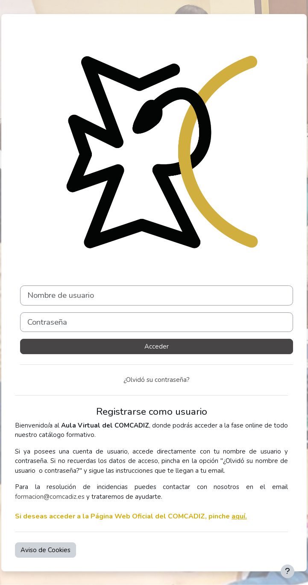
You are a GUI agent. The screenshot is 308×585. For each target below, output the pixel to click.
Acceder (156, 346)
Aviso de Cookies (45, 550)
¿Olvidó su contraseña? (156, 379)
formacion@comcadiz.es (50, 496)
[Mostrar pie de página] (287, 571)
